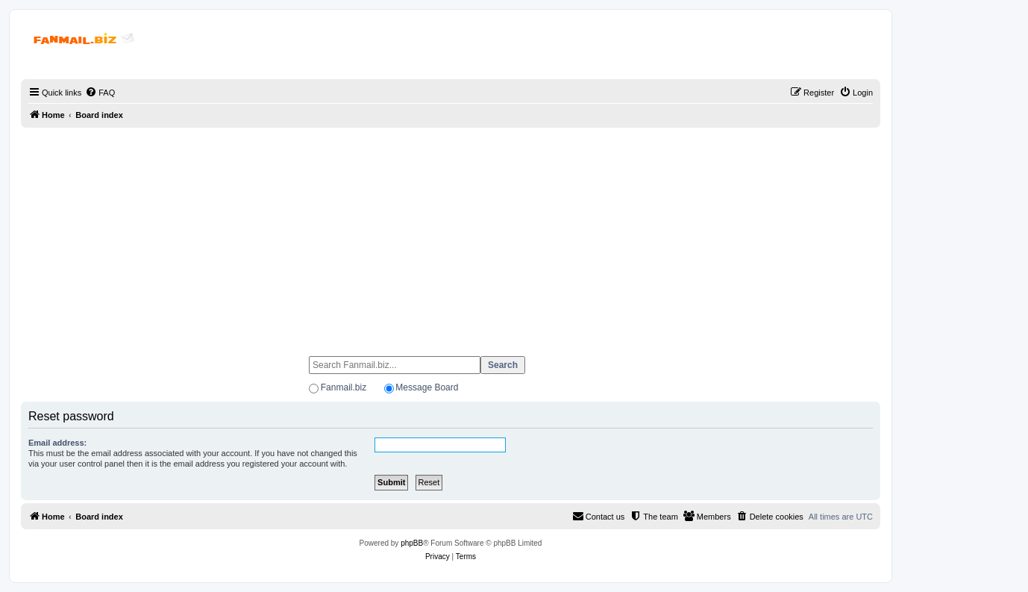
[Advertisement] (450, 235)
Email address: (57, 442)
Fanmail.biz (343, 387)
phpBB (412, 543)
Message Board (426, 387)
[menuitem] (100, 93)
